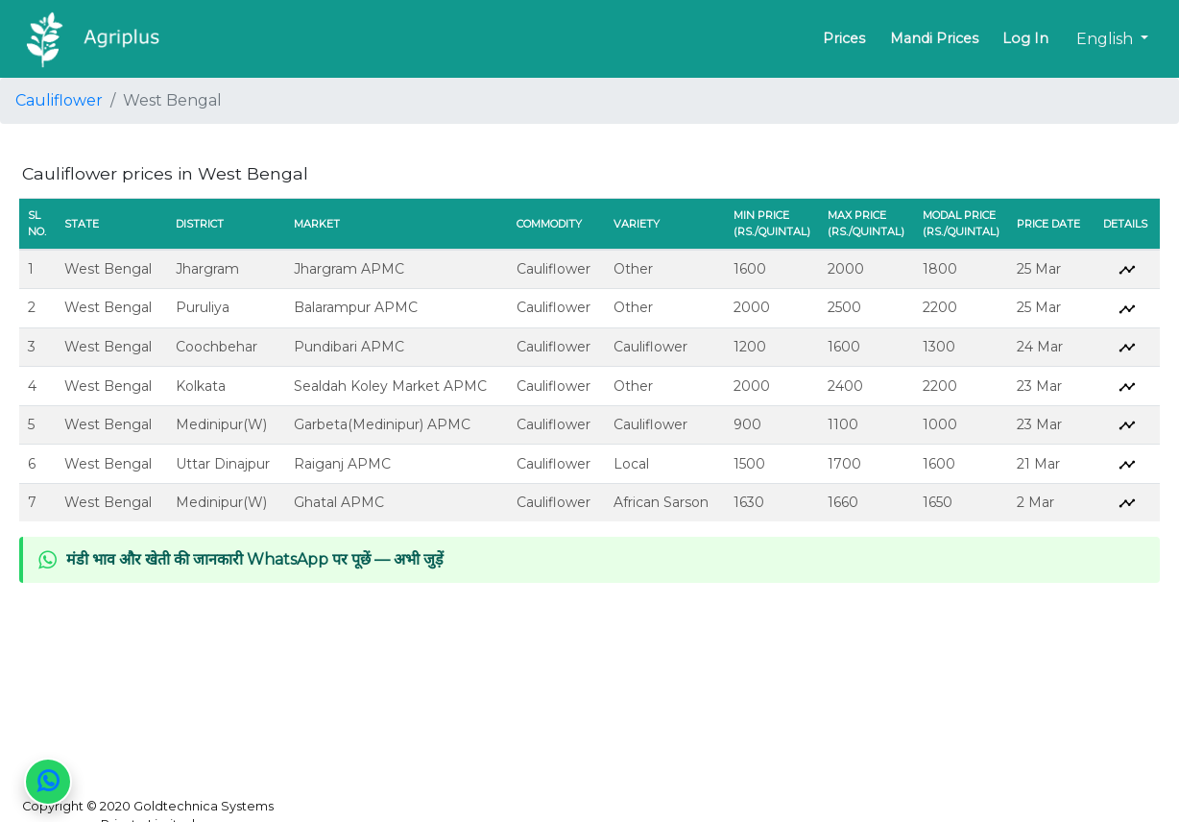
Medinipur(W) (221, 424)
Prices (844, 38)
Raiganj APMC (342, 463)
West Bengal (108, 269)
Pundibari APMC (349, 346)
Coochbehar (216, 346)
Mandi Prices (934, 38)
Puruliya (202, 307)
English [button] (1106, 39)
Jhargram (207, 269)
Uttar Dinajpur (223, 463)
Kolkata (201, 386)
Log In (1025, 38)
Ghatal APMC (339, 502)
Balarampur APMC (356, 307)
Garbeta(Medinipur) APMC (382, 424)
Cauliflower (59, 100)
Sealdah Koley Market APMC (390, 386)
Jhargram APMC (349, 269)
